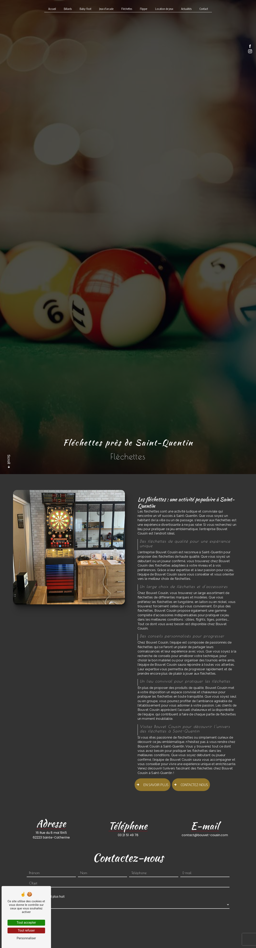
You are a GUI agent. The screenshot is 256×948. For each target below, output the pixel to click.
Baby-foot (85, 9)
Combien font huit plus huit (46, 883)
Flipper (143, 9)
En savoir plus (152, 784)
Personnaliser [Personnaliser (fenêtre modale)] (26, 938)
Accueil (52, 9)
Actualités (186, 9)
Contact (203, 9)
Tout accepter (26, 922)
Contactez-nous (191, 784)
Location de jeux (164, 9)
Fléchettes (126, 9)
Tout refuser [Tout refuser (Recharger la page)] (26, 930)
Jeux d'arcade (106, 9)
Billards (68, 9)
